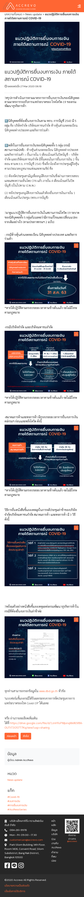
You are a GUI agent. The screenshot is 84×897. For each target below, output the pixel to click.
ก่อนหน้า (11, 736)
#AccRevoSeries (17, 809)
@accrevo (72, 841)
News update (33, 14)
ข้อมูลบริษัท (54, 832)
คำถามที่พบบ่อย (54, 856)
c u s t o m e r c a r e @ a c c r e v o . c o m (26, 840)
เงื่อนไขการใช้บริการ (15, 891)
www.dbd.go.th (48, 691)
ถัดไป (26, 736)
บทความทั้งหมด (13, 14)
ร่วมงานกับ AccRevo (56, 843)
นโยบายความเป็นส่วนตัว (17, 886)
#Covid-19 (13, 797)
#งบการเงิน (13, 801)
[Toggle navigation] (76, 6)
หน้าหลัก (53, 823)
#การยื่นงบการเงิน (17, 805)
